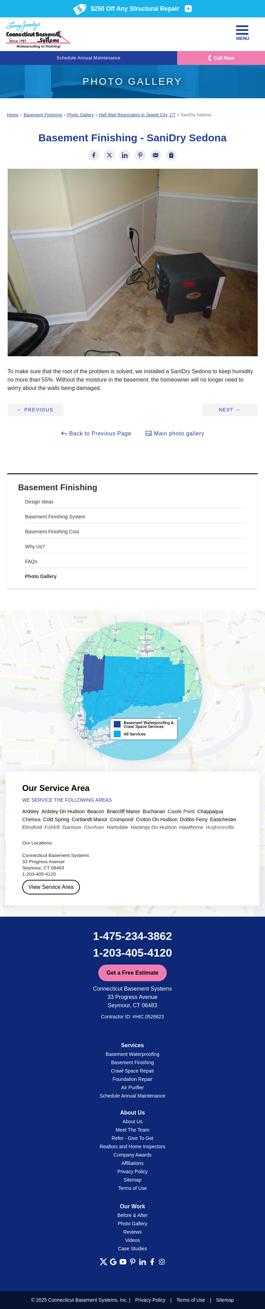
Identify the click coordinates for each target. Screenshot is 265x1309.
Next (230, 409)
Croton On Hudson (156, 819)
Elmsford (32, 827)
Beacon (95, 811)
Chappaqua (210, 811)
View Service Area (51, 887)
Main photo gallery (174, 433)
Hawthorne (191, 827)
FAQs (31, 561)
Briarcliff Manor (123, 811)
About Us (133, 1121)
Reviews (132, 1232)
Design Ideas (39, 502)
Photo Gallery (41, 576)
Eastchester (223, 819)
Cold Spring (56, 819)
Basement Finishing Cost (52, 531)
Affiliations (133, 1163)
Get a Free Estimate (132, 973)
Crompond (121, 819)
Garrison (71, 827)
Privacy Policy (132, 1171)
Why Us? (35, 546)
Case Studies (132, 1248)
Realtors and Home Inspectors (132, 1146)
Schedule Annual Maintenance (89, 57)
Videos (132, 1240)
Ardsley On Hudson (63, 811)
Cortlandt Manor (89, 819)
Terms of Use (132, 1188)
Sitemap (132, 1180)
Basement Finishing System (55, 516)
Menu (242, 33)
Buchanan (154, 811)
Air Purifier (132, 1087)
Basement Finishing (57, 487)
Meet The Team (132, 1130)
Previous (35, 409)
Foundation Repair (132, 1079)
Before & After (132, 1215)
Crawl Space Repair (132, 1071)
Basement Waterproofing (132, 1054)
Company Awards (132, 1155)
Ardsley (30, 811)
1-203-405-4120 (132, 953)
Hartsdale (117, 827)
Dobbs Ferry (193, 819)
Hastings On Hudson (154, 827)
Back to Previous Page (95, 433)
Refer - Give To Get (132, 1138)
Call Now (224, 58)
